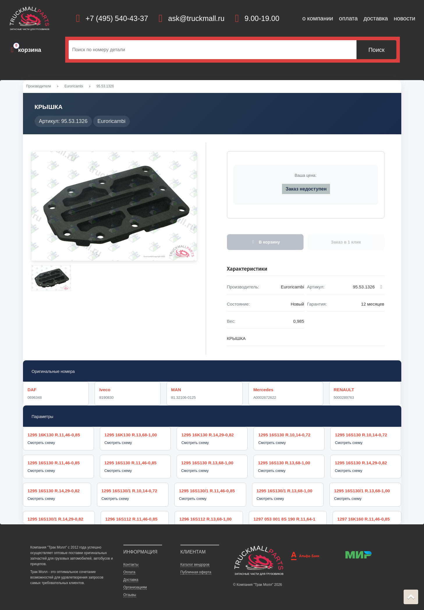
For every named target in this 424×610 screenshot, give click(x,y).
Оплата (129, 563)
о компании (317, 18)
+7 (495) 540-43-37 (117, 18)
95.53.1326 (105, 87)
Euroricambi (73, 87)
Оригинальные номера (53, 372)
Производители (38, 87)
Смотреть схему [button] (41, 444)
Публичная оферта (195, 563)
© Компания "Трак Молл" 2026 (257, 576)
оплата (348, 18)
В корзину (265, 243)
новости (404, 18)
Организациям (135, 578)
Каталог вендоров (195, 555)
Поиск (376, 50)
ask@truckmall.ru (196, 18)
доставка (375, 18)
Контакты (131, 555)
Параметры (43, 417)
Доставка (131, 571)
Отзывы (129, 586)
